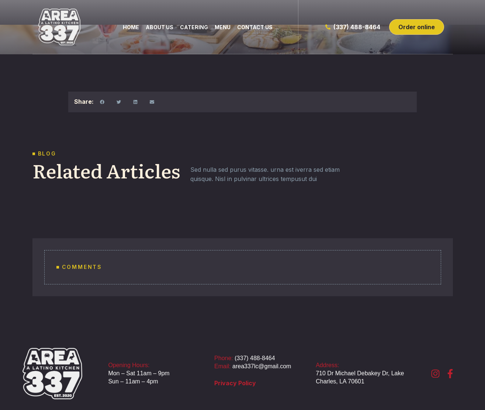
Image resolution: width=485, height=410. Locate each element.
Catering (194, 27)
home (131, 27)
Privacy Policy (235, 383)
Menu (223, 27)
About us (159, 27)
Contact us (255, 27)
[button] (102, 102)
